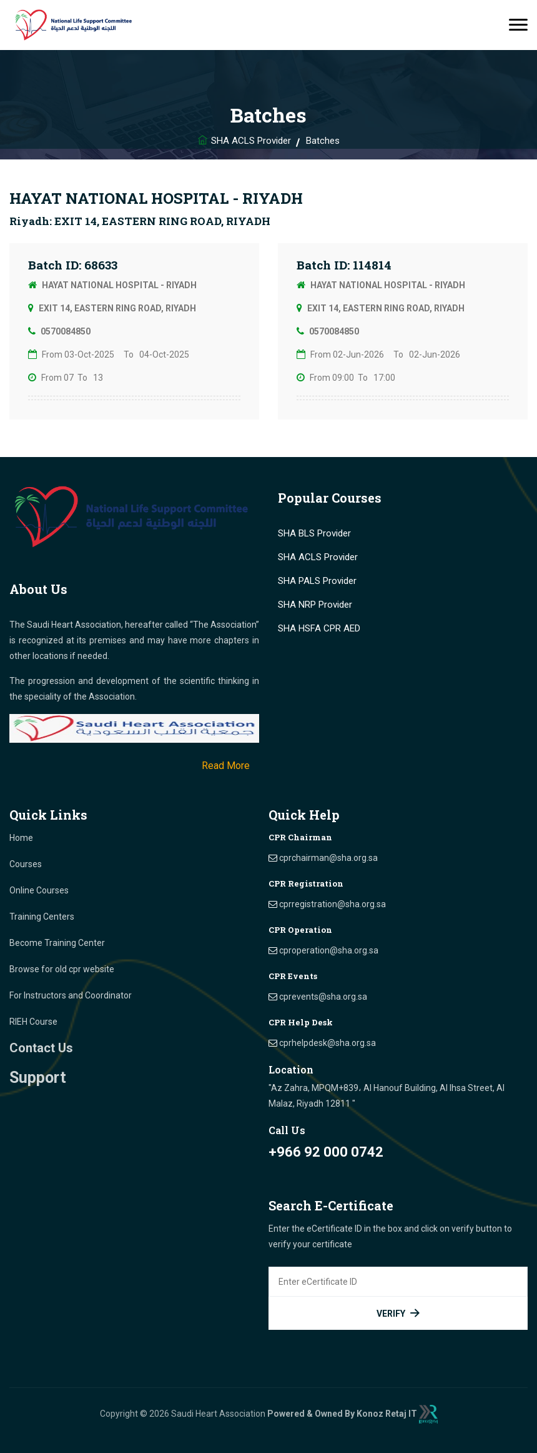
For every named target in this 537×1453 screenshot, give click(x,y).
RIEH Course (33, 1022)
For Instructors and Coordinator (70, 995)
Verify (398, 1313)
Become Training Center (57, 943)
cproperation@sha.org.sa (328, 950)
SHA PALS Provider (317, 580)
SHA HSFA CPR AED (319, 628)
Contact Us (41, 1047)
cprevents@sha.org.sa (323, 997)
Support (37, 1077)
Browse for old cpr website (61, 969)
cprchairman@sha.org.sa (328, 858)
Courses (25, 864)
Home (21, 838)
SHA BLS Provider (314, 533)
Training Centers (41, 917)
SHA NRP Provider (315, 604)
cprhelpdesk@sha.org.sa (327, 1043)
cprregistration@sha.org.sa (332, 904)
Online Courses (39, 890)
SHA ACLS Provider (251, 140)
